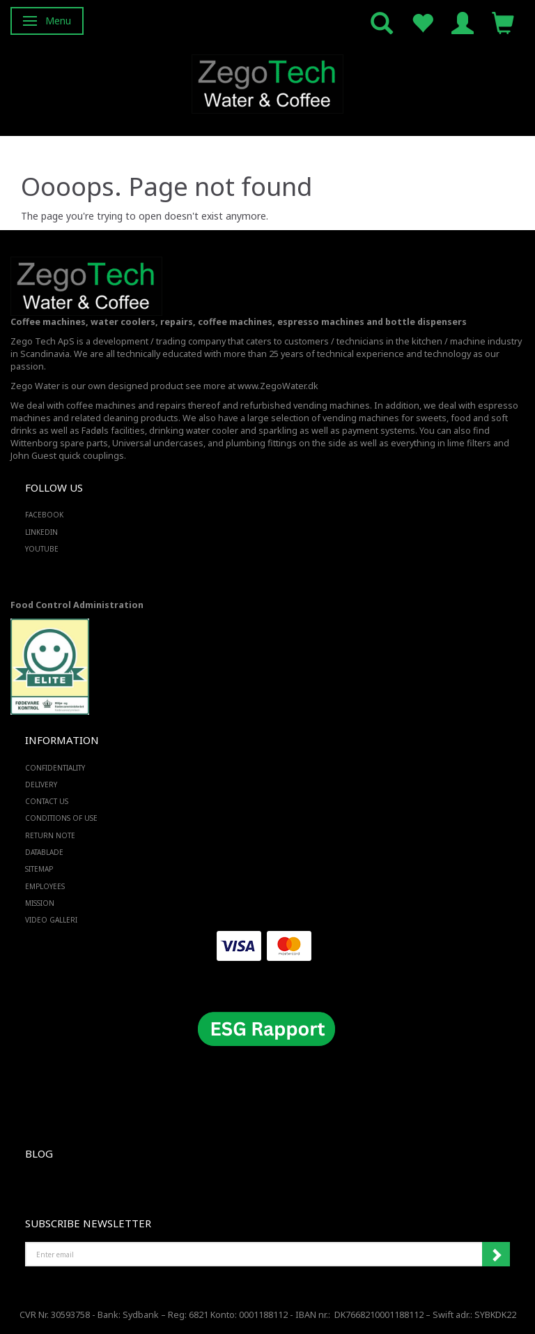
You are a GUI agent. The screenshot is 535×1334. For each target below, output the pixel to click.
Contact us (46, 801)
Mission (39, 903)
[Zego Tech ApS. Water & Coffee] (267, 82)
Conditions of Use (61, 818)
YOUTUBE (42, 549)
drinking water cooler (193, 431)
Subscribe (496, 1254)
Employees (45, 886)
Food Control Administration (77, 605)
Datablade (44, 852)
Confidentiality (55, 768)
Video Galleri (51, 920)
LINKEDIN (41, 532)
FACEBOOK (44, 515)
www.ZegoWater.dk (278, 386)
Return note (50, 835)
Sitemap (39, 869)
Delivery (41, 784)
